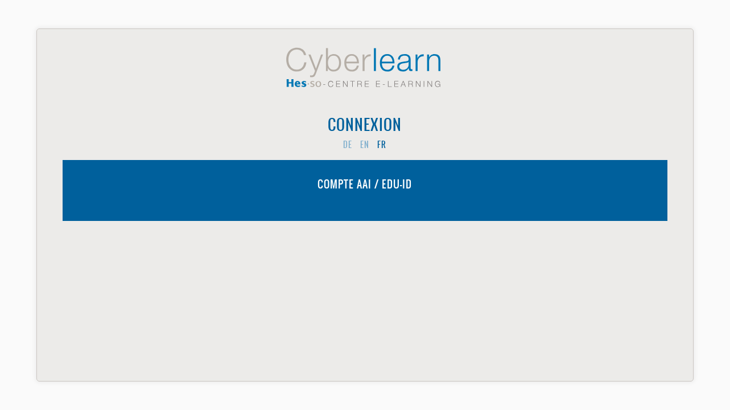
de (347, 144)
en (364, 144)
